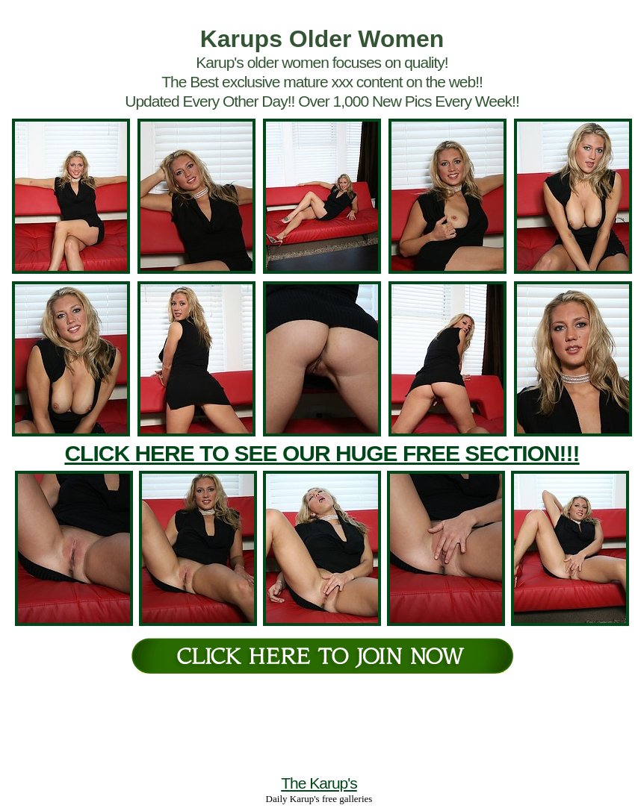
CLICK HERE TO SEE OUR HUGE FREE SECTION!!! (321, 453)
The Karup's (319, 783)
